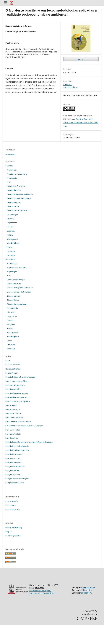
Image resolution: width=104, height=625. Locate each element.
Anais (7, 360)
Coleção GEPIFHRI (12, 458)
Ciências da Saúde (14, 190)
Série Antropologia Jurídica (16, 381)
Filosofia (10, 227)
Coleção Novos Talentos (15, 466)
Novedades (10, 154)
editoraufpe (87, 590)
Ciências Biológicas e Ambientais (20, 194)
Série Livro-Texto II (12, 434)
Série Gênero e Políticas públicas (18, 421)
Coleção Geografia (12, 389)
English (8, 531)
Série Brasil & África (13, 413)
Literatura (11, 251)
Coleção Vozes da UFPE (14, 482)
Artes (9, 182)
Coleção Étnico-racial (13, 454)
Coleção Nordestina (13, 462)
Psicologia (11, 255)
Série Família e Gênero (14, 417)
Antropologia (12, 170)
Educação (10, 218)
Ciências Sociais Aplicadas (17, 210)
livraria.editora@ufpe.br (40, 590)
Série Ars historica (12, 409)
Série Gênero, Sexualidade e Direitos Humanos (24, 426)
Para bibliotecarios (12, 509)
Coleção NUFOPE (12, 470)
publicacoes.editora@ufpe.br (42, 593)
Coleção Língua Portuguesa (16, 393)
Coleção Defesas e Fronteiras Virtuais (20, 377)
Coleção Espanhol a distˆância (17, 446)
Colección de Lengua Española (17, 401)
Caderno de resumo (13, 365)
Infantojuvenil (12, 239)
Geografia (11, 231)
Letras (9, 247)
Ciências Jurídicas (13, 202)
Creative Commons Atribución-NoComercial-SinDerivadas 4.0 (80, 122)
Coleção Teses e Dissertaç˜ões (17, 478)
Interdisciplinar (70, 87)
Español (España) (13, 535)
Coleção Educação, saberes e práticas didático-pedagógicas (29, 442)
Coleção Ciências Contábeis (16, 397)
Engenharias (12, 222)
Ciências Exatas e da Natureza (19, 198)
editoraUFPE (86, 593)
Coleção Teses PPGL (13, 474)
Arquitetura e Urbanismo (17, 174)
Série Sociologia (11, 438)
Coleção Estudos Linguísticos (17, 450)
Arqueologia (12, 178)
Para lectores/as (11, 501)
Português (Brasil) (13, 527)
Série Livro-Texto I (12, 430)
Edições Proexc (11, 373)
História (10, 235)
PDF (82, 59)
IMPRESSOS (10, 259)
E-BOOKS (67, 84)
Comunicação (12, 214)
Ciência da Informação (16, 186)
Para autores (10, 505)
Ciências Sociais (13, 206)
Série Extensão (11, 405)
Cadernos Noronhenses (15, 385)
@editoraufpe (88, 587)
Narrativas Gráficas (13, 369)
